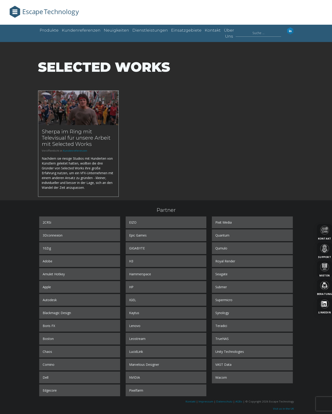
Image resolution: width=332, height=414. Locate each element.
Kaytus (134, 313)
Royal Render (225, 261)
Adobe (47, 261)
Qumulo (221, 248)
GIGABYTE (137, 248)
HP (131, 287)
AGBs (238, 401)
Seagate (221, 274)
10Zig (47, 248)
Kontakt (213, 30)
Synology (222, 313)
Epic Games (138, 235)
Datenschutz (224, 401)
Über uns (229, 33)
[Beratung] (324, 287)
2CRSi (47, 222)
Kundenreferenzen (81, 30)
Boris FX (49, 326)
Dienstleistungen (150, 30)
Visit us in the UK (283, 408)
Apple (47, 287)
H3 (131, 261)
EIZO (132, 222)
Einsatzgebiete (186, 30)
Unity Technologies (229, 351)
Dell (45, 377)
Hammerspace (140, 274)
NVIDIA (134, 377)
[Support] (324, 251)
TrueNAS (222, 338)
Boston (48, 338)
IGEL (132, 300)
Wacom (221, 377)
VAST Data (223, 364)
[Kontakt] (324, 232)
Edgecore (50, 390)
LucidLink (136, 351)
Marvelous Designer (144, 364)
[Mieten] (324, 269)
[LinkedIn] (324, 306)
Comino (48, 364)
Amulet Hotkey (54, 274)
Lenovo (134, 326)
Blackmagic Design (57, 313)
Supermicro (223, 300)
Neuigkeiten (116, 30)
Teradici (221, 326)
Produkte (49, 30)
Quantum (222, 235)
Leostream (137, 338)
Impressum (206, 401)
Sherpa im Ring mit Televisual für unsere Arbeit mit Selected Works (76, 137)
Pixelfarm (136, 390)
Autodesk (50, 300)
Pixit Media (223, 222)
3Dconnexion (52, 235)
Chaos (47, 351)
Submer (221, 287)
